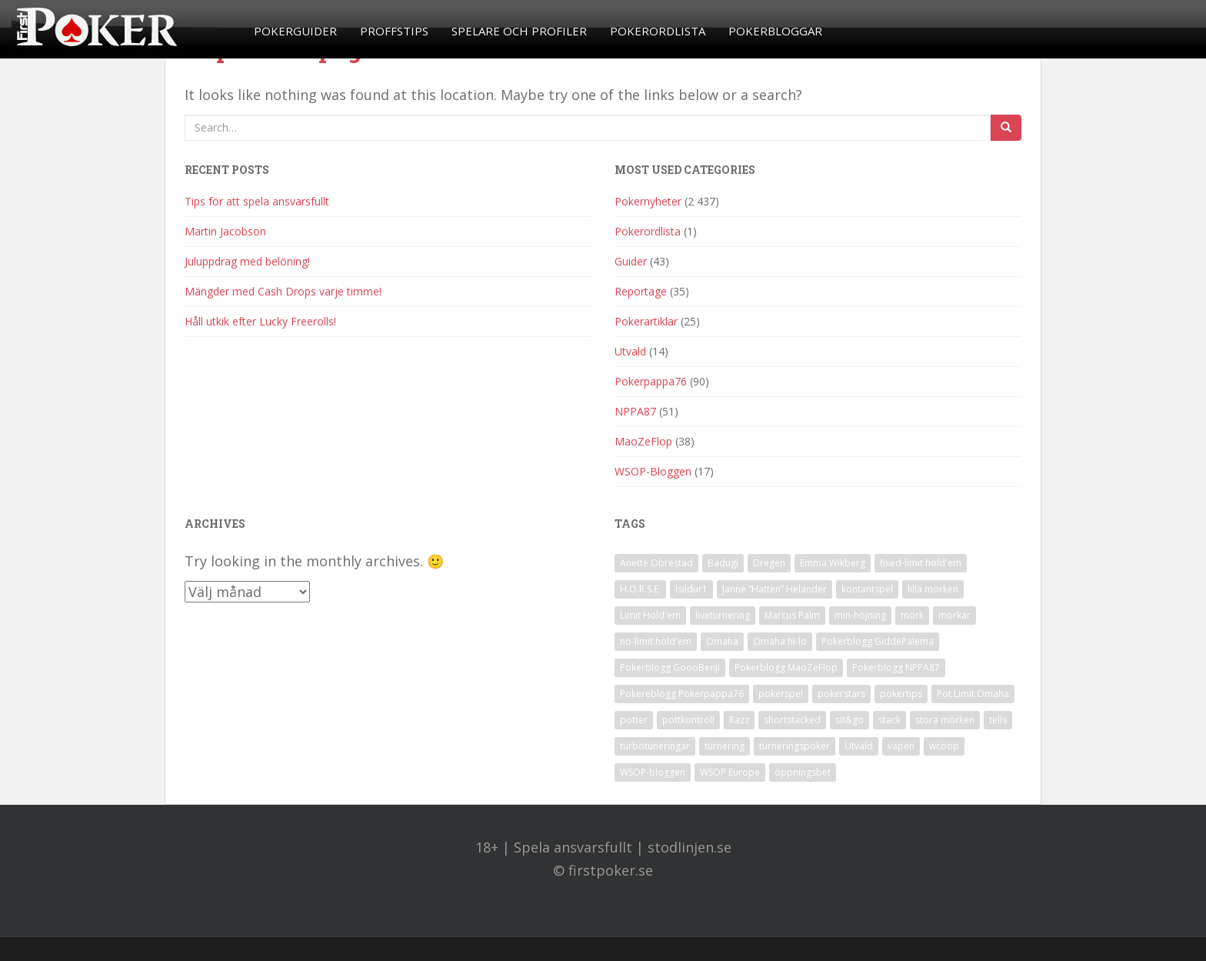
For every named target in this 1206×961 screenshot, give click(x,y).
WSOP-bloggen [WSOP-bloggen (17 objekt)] (652, 772)
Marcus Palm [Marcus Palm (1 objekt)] (792, 615)
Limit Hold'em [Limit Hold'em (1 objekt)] (650, 615)
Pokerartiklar (646, 321)
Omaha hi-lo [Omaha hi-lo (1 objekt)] (780, 641)
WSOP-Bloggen (653, 471)
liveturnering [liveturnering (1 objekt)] (722, 615)
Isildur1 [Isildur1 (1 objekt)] (691, 589)
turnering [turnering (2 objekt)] (725, 745)
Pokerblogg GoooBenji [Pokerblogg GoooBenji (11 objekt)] (670, 667)
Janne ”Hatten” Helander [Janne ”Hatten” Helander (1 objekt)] (774, 589)
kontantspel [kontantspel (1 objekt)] (867, 589)
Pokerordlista (657, 30)
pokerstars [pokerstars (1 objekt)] (841, 693)
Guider (631, 261)
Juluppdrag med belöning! (247, 261)
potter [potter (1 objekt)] (634, 719)
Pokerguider (295, 30)
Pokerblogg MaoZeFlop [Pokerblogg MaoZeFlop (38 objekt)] (786, 667)
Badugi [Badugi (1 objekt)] (723, 562)
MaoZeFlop (643, 441)
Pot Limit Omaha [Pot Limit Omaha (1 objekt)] (973, 693)
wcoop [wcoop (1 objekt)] (944, 745)
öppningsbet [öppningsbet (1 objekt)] (803, 772)
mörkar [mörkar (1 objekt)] (954, 615)
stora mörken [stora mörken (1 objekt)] (944, 719)
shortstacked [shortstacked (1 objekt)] (792, 719)
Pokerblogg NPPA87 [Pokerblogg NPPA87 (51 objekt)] (896, 667)
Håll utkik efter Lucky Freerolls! (260, 321)
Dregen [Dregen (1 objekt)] (769, 562)
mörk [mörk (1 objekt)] (912, 615)
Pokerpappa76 (651, 381)
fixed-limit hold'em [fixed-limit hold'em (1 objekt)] (920, 562)
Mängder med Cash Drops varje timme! (283, 291)
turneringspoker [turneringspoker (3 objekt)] (794, 745)
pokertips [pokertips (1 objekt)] (901, 693)
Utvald (630, 351)
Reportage (641, 291)
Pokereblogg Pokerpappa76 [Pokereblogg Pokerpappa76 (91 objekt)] (682, 693)
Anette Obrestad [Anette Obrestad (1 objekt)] (656, 562)
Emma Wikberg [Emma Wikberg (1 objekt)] (832, 562)
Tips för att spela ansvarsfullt (257, 201)
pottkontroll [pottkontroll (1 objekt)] (688, 719)
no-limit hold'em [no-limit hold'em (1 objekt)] (655, 641)
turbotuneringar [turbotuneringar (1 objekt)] (655, 745)
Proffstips (394, 30)
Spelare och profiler (519, 30)
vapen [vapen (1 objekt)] (901, 745)
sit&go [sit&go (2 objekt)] (849, 719)
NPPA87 (635, 411)
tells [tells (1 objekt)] (998, 719)
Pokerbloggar (775, 30)
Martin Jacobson (225, 231)
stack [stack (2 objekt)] (889, 719)
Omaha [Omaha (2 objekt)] (722, 641)
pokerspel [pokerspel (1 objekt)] (780, 693)
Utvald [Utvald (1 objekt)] (859, 745)
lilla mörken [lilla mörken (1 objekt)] (933, 589)
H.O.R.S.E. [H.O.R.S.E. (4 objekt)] (640, 589)
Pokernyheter (648, 201)
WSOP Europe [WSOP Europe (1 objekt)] (730, 772)
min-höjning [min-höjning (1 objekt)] (860, 615)
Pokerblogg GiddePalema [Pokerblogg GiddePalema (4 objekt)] (877, 641)
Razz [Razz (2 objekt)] (739, 719)
